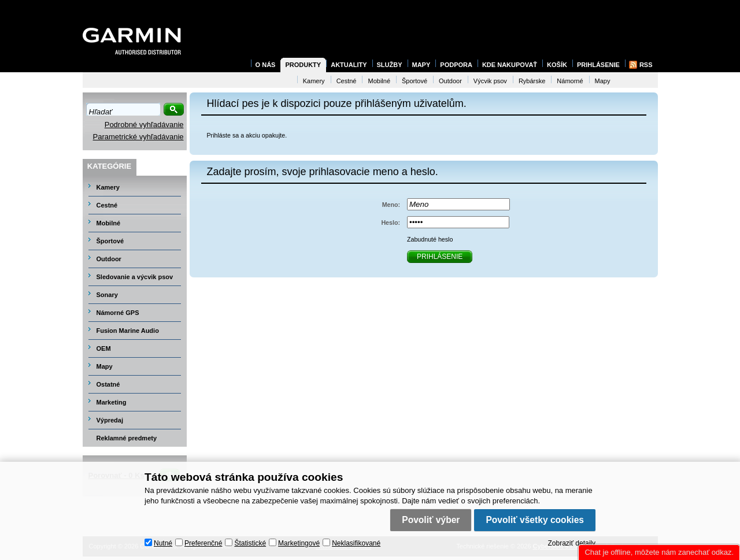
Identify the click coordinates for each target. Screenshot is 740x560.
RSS (646, 64)
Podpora (456, 64)
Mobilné (109, 223)
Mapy (105, 366)
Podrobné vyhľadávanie (144, 124)
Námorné (570, 80)
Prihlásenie (598, 64)
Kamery (108, 187)
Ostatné (108, 384)
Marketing (112, 402)
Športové (110, 241)
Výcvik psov (490, 80)
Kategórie (109, 166)
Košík (557, 64)
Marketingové (299, 543)
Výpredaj (110, 420)
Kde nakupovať (509, 64)
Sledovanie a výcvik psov (135, 276)
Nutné (163, 543)
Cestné (107, 205)
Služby (389, 64)
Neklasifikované (356, 543)
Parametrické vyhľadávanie (138, 136)
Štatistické (250, 543)
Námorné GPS (118, 312)
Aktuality (349, 64)
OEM (104, 348)
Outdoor (109, 258)
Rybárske (532, 80)
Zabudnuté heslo (430, 239)
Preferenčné (203, 543)
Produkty (303, 64)
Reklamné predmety (127, 438)
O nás (266, 64)
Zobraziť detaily (571, 543)
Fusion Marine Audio (128, 330)
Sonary (107, 294)
